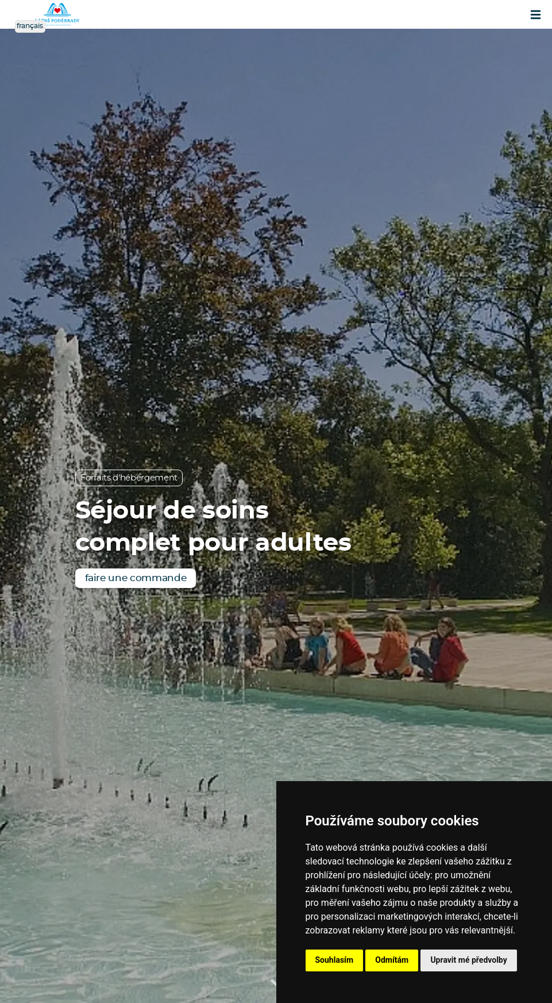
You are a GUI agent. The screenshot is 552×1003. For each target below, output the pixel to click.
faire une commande (136, 578)
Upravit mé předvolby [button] (468, 959)
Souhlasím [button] (334, 959)
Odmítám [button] (391, 959)
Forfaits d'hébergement (129, 478)
